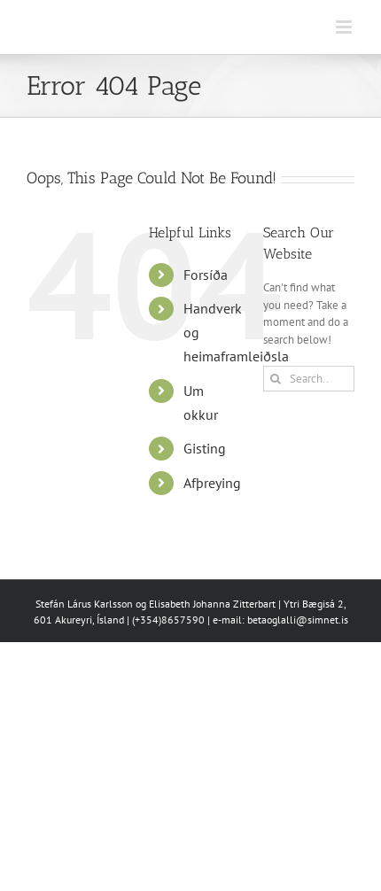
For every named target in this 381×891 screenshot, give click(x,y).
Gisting (204, 448)
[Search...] (308, 378)
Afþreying (212, 483)
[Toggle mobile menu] (345, 27)
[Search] (276, 378)
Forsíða (205, 274)
